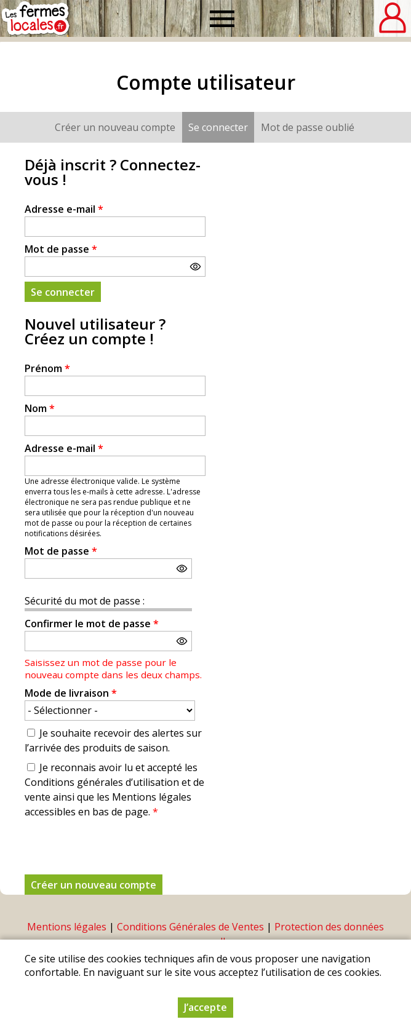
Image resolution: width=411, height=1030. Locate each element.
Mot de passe (61, 249)
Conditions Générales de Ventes (190, 926)
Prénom (47, 368)
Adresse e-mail (64, 209)
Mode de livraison (71, 693)
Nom (40, 408)
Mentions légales (66, 926)
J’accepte (205, 1007)
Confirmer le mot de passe (92, 623)
